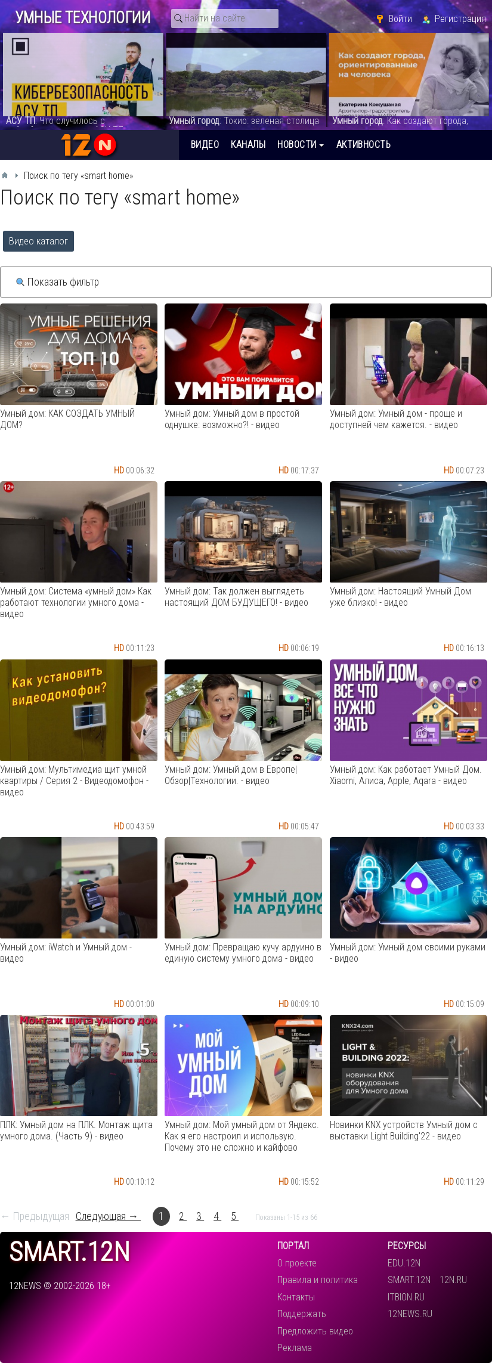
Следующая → (108, 1216)
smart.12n (69, 1252)
